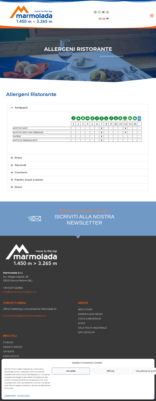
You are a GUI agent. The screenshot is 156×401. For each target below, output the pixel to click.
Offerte (8, 351)
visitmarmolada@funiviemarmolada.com (24, 315)
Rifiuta (110, 370)
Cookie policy (10, 395)
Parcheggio (11, 356)
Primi (18, 157)
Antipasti (21, 107)
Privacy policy (24, 395)
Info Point (85, 309)
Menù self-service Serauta (81, 56)
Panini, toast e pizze (29, 179)
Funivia (8, 342)
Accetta (70, 370)
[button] (151, 15)
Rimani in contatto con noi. (84, 217)
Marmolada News (90, 314)
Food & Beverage (52, 56)
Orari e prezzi (12, 347)
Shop (81, 323)
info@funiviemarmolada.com (20, 291)
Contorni (21, 172)
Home (36, 56)
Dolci (18, 187)
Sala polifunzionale (92, 327)
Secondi (20, 165)
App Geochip (86, 332)
